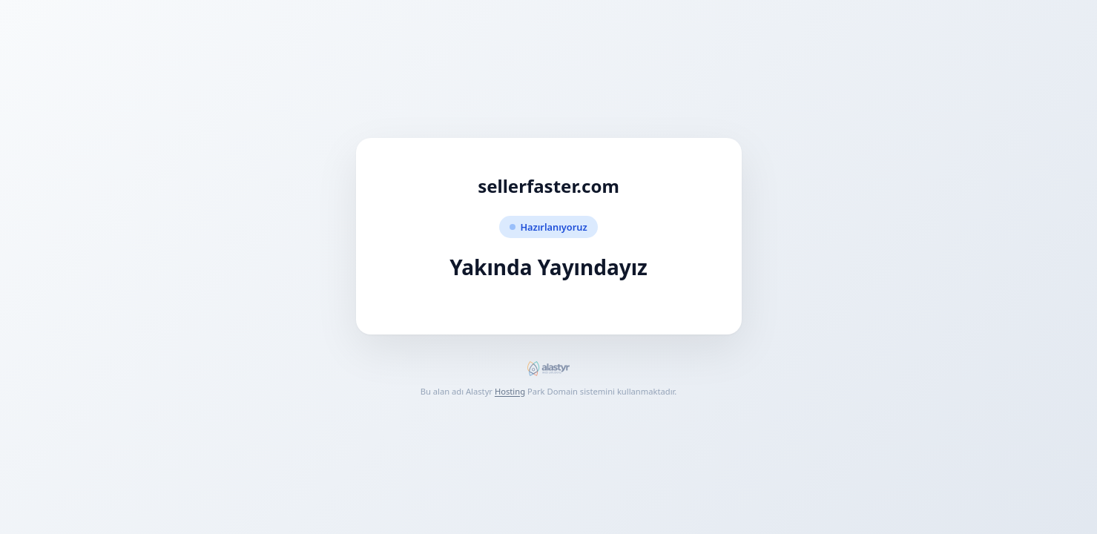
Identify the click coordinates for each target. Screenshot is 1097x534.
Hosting (510, 391)
